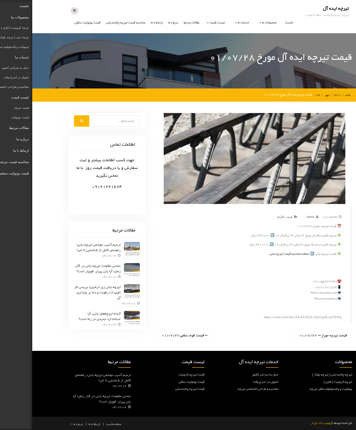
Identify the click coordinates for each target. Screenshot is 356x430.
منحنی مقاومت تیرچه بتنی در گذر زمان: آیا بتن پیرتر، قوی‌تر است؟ (65, 268)
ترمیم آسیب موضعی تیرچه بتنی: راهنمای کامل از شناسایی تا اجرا (66, 247)
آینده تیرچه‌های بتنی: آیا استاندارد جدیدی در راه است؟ (67, 315)
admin (278, 216)
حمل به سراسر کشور (233, 374)
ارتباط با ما (125, 22)
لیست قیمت (185, 22)
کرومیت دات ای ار (289, 422)
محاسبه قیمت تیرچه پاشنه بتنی (93, 22)
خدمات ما (211, 22)
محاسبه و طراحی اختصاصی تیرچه (225, 388)
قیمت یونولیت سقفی (55, 22)
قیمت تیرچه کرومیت (159, 374)
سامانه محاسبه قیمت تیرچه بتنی (257, 253)
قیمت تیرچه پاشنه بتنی (157, 388)
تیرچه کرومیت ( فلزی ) (305, 381)
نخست (257, 22)
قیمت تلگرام (252, 216)
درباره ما (141, 22)
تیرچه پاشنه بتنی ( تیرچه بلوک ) (300, 374)
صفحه (85, 424)
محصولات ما (237, 22)
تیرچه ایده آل (303, 8)
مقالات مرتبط (159, 22)
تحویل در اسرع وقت (233, 381)
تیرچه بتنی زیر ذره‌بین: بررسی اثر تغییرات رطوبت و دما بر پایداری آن (65, 292)
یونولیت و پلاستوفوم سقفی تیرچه (298, 388)
